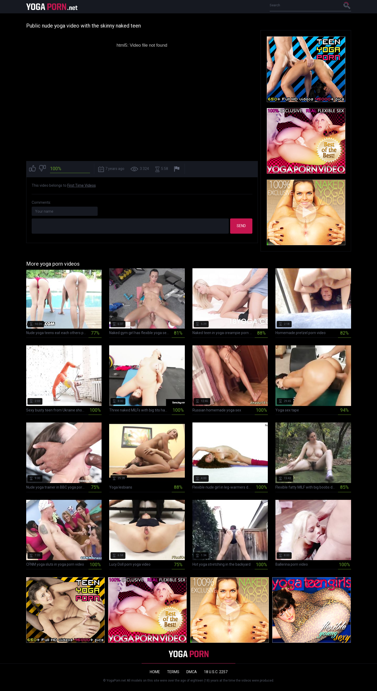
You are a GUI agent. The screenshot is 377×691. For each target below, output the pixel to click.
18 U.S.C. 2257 (216, 672)
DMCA (191, 672)
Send (241, 226)
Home (155, 672)
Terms (173, 672)
